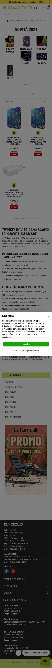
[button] (48, 316)
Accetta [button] (26, 344)
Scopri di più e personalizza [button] (26, 350)
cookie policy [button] (38, 329)
